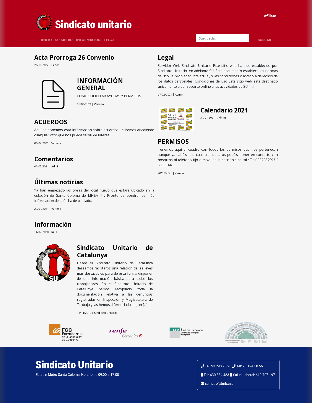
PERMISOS (173, 141)
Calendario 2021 (224, 110)
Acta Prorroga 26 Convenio (74, 57)
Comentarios (53, 159)
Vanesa (99, 104)
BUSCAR (264, 39)
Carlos (55, 65)
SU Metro (64, 39)
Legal (109, 39)
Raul (54, 232)
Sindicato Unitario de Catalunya (115, 251)
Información (88, 39)
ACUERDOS (50, 122)
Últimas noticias (58, 182)
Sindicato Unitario (105, 313)
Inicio (46, 39)
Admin (55, 166)
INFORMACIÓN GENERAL (100, 84)
